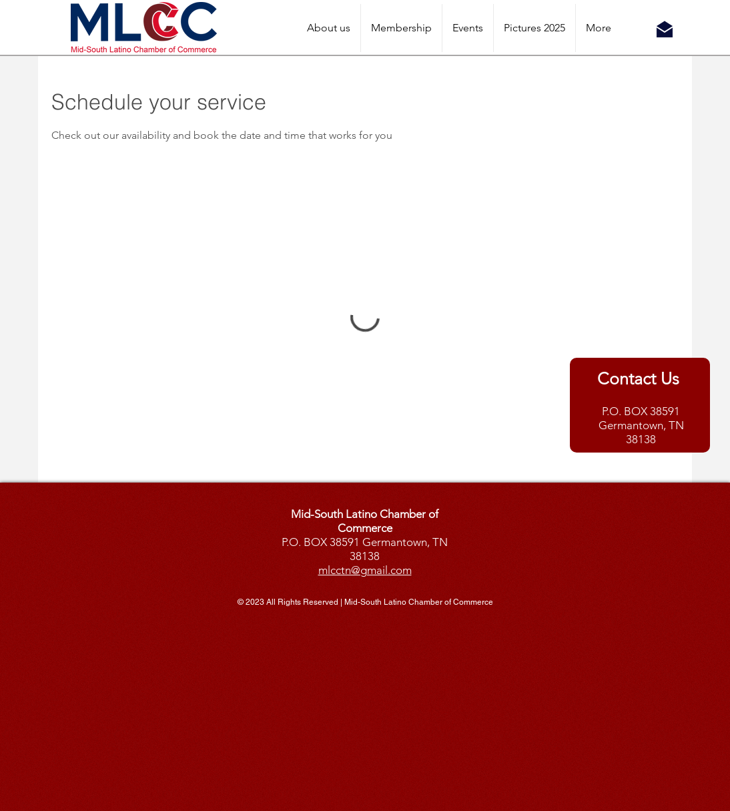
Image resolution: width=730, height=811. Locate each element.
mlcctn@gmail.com (365, 570)
